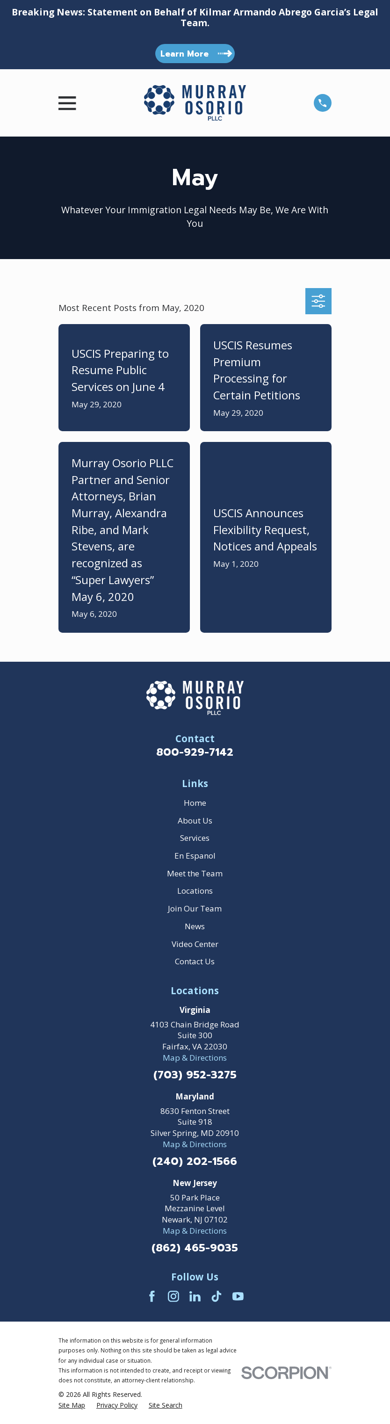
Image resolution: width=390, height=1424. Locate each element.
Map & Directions (195, 1057)
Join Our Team (195, 908)
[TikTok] (216, 1296)
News (195, 926)
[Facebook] (152, 1296)
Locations (195, 890)
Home (195, 802)
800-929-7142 (194, 752)
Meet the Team (195, 873)
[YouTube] (238, 1296)
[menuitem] (71, 1405)
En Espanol (195, 855)
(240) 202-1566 (194, 1162)
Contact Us (195, 961)
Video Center (195, 944)
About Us (195, 820)
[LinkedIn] (195, 1296)
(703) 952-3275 (195, 1075)
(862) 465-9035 (195, 1248)
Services (194, 837)
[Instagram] (173, 1296)
